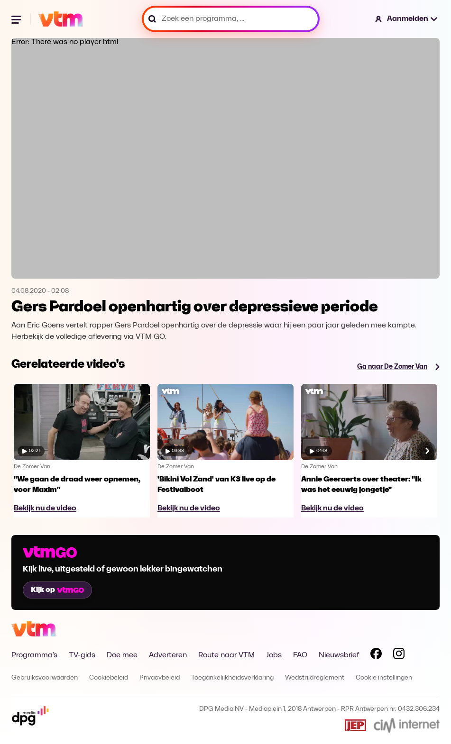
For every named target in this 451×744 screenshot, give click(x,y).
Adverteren (168, 655)
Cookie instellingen (384, 677)
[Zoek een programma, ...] (231, 19)
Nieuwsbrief (339, 655)
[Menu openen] (17, 19)
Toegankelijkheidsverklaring (232, 677)
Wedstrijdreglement (314, 677)
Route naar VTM (226, 655)
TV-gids (82, 655)
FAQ (300, 655)
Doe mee (122, 655)
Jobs (274, 655)
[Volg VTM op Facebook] (376, 655)
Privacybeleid (159, 677)
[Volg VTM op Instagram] (399, 655)
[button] (407, 19)
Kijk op (57, 590)
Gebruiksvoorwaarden (44, 677)
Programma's (34, 655)
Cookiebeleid (108, 677)
